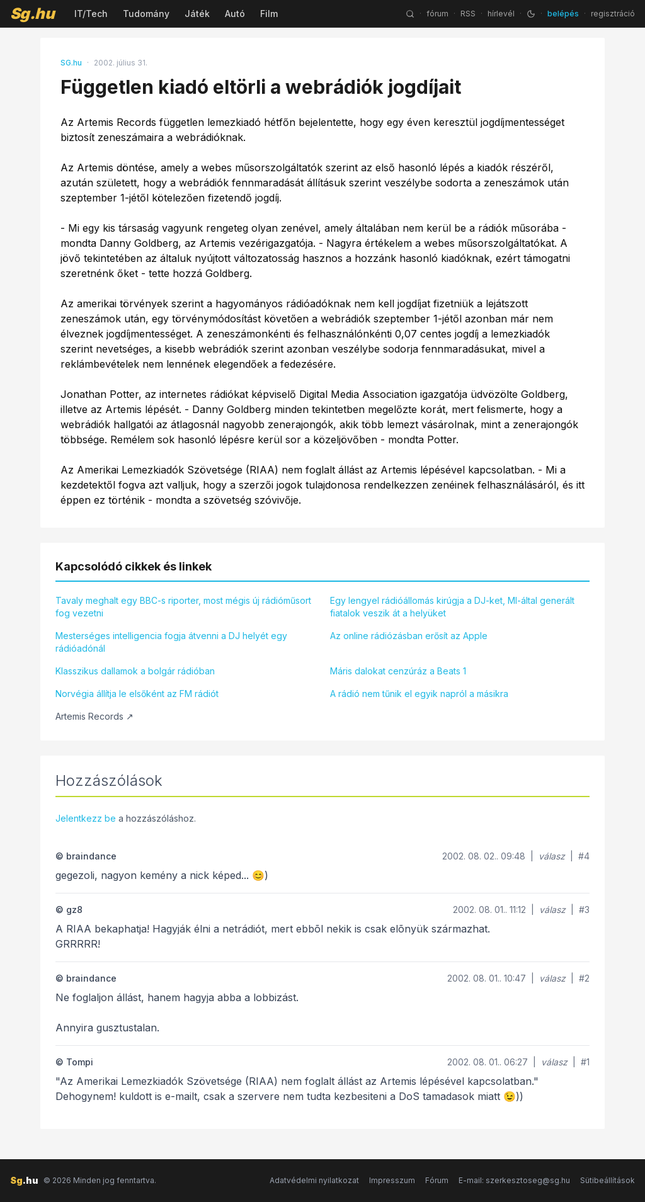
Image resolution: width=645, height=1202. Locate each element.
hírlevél (501, 13)
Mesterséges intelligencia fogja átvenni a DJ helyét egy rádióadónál (171, 642)
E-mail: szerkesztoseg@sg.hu (514, 1180)
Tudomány (146, 13)
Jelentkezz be (85, 818)
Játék (197, 13)
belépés (563, 13)
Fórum (436, 1180)
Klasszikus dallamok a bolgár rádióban (135, 671)
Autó (235, 13)
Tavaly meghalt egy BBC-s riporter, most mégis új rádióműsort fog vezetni (183, 606)
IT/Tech (91, 13)
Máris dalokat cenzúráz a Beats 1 (398, 671)
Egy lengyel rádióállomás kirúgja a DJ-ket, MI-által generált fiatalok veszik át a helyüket (452, 606)
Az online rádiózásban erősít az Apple (409, 635)
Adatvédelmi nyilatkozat (314, 1180)
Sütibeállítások (607, 1180)
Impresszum (392, 1180)
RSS (468, 13)
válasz (552, 856)
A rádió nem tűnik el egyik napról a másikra (419, 693)
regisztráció (613, 13)
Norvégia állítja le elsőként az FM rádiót (137, 693)
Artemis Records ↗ (94, 716)
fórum (437, 13)
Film (269, 13)
